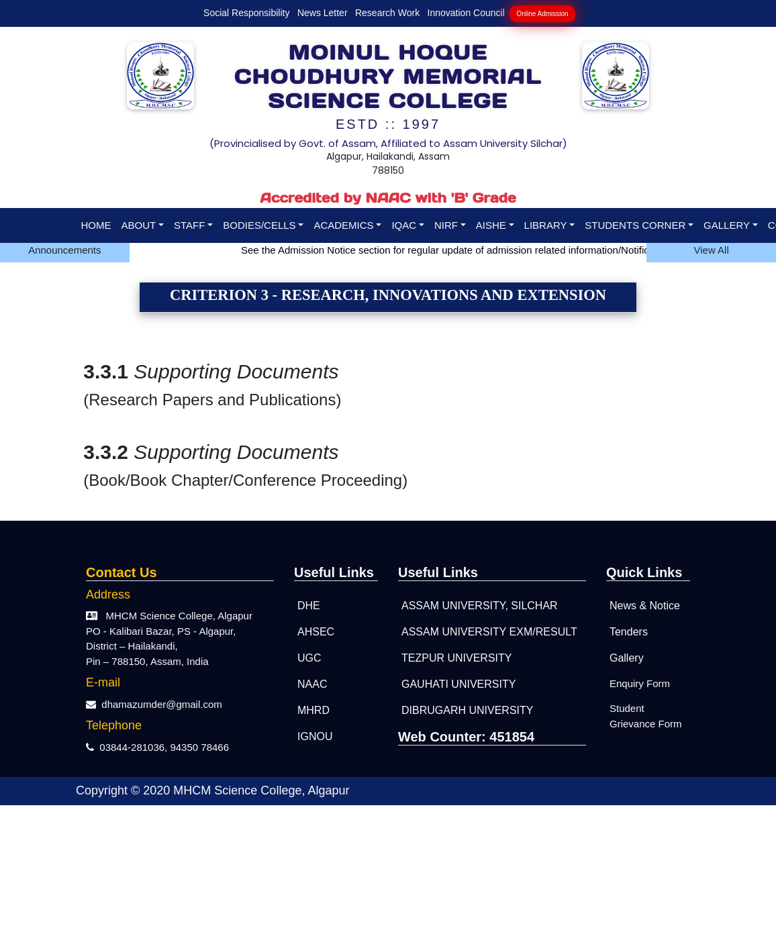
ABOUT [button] (139, 225)
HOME (96, 225)
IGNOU (314, 736)
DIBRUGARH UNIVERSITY (467, 710)
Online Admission (542, 13)
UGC (309, 658)
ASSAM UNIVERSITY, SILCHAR (479, 605)
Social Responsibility (246, 12)
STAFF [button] (189, 225)
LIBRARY (545, 225)
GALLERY (727, 225)
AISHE (491, 225)
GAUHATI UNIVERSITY (458, 684)
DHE (308, 605)
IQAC (403, 225)
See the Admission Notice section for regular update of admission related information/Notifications (462, 250)
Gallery (627, 658)
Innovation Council (466, 12)
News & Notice (645, 605)
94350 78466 (199, 747)
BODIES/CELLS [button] (259, 225)
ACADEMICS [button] (343, 225)
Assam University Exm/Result (489, 631)
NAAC (312, 684)
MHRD (313, 710)
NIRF (446, 225)
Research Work (387, 12)
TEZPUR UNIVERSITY (456, 658)
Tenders (629, 631)
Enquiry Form (640, 683)
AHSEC (315, 631)
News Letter (322, 12)
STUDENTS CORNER (635, 225)
